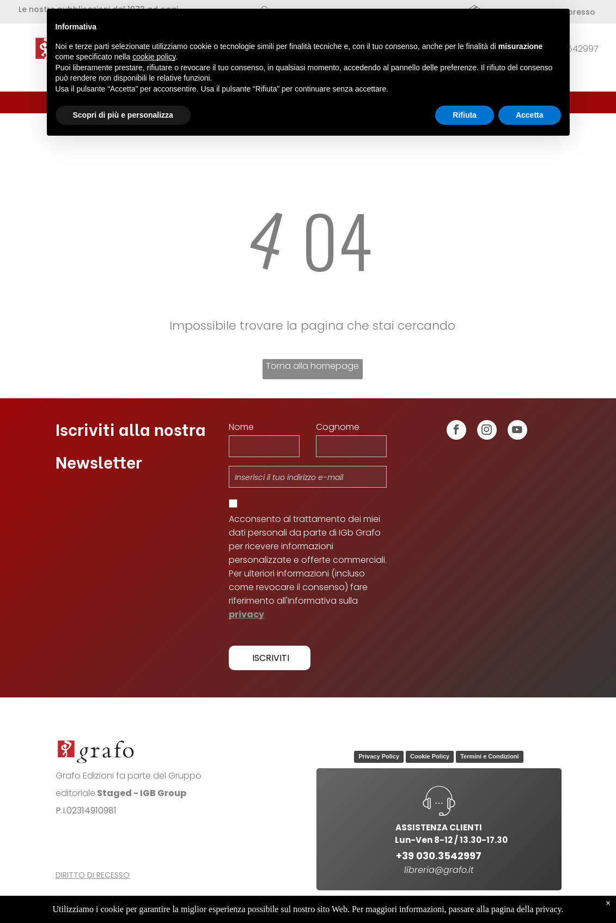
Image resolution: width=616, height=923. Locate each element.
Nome (241, 427)
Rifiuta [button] (465, 115)
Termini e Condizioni (489, 756)
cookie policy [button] (153, 56)
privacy (246, 614)
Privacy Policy (378, 756)
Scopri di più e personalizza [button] (123, 115)
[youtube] (517, 431)
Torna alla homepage (312, 366)
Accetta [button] (530, 115)
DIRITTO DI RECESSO (93, 875)
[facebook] (456, 431)
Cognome (337, 427)
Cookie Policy (429, 756)
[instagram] (487, 431)
